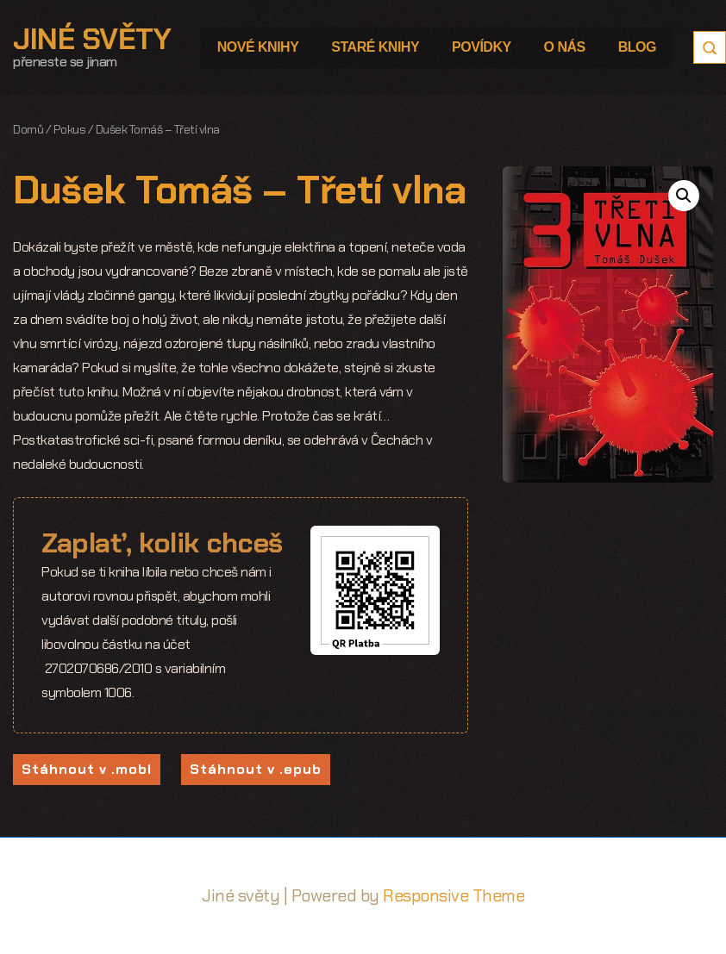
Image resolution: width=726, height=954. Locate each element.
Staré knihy (375, 47)
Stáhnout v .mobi (87, 769)
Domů (28, 129)
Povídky (481, 47)
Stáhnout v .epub (256, 769)
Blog (637, 47)
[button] (683, 195)
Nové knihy (258, 47)
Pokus (69, 129)
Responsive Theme (453, 895)
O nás (564, 47)
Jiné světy (92, 39)
